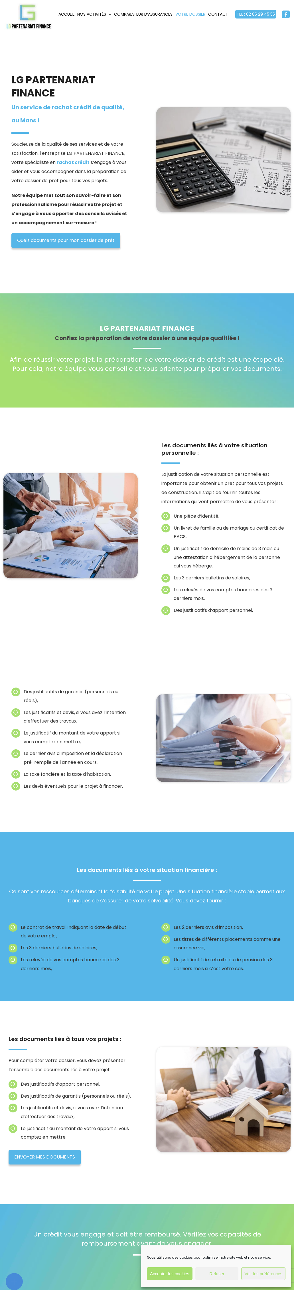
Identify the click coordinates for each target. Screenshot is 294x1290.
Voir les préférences (263, 1273)
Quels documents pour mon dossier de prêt (66, 240)
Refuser (216, 1273)
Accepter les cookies (169, 1273)
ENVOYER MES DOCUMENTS (39, 1157)
